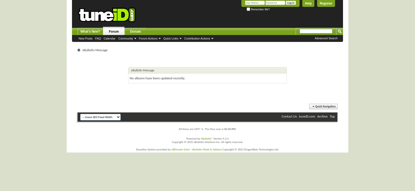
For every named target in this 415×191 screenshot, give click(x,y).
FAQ (98, 38)
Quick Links (170, 38)
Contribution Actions (197, 38)
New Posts (86, 38)
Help (308, 3)
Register (326, 3)
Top (332, 116)
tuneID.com (307, 116)
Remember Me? (258, 9)
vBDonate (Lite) (180, 149)
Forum (114, 31)
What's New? (90, 31)
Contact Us (289, 116)
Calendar (110, 38)
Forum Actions (148, 38)
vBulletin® (207, 138)
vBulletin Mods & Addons (207, 149)
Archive (322, 116)
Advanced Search (326, 38)
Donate (135, 31)
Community (125, 38)
